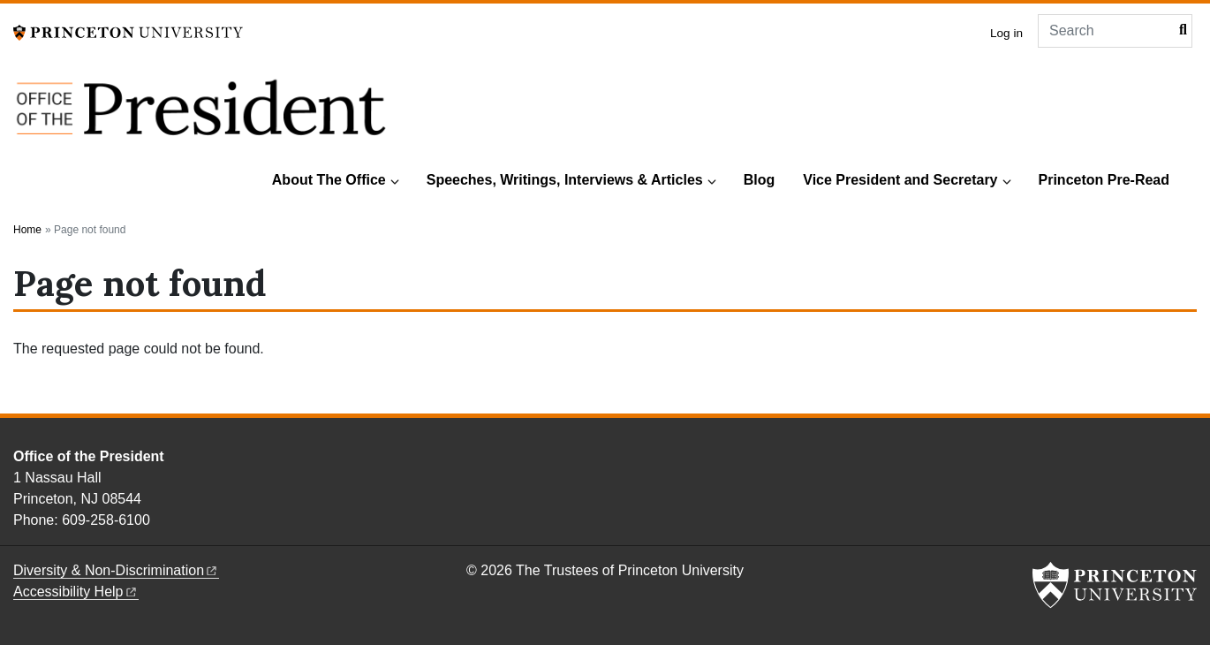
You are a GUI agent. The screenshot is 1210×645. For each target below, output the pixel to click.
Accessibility (76, 591)
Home (27, 230)
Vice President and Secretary (900, 179)
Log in (1006, 33)
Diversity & (116, 570)
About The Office (329, 179)
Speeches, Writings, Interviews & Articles (565, 179)
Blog (759, 179)
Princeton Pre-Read (1104, 179)
